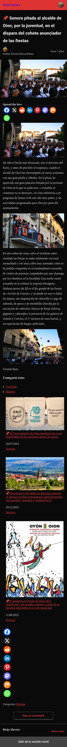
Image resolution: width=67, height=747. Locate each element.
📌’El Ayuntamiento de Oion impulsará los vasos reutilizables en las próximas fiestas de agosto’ (35, 417)
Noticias (10, 448)
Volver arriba (57, 731)
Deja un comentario (33, 715)
